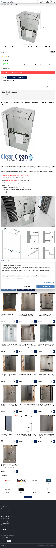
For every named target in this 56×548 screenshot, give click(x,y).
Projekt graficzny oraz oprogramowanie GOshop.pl (45, 545)
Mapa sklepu (3, 545)
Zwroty (2, 508)
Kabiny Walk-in (15, 8)
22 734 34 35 (5, 537)
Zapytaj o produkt (52, 87)
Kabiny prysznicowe (7, 8)
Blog (1, 504)
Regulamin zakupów (4, 506)
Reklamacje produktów (5, 510)
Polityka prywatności (5, 513)
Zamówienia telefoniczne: (9, 5)
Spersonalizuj (28, 286)
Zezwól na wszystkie (45, 286)
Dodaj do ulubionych (6, 87)
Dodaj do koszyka (18, 77)
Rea (5, 52)
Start (2, 8)
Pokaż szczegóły (48, 282)
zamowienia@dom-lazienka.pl (8, 535)
